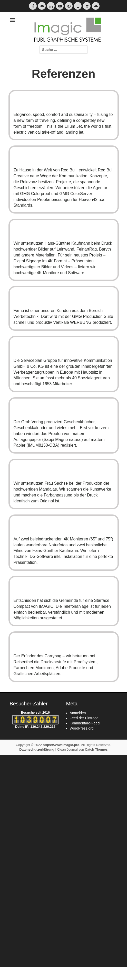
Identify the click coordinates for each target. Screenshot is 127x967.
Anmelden (78, 713)
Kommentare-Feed (85, 723)
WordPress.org (82, 728)
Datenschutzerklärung (36, 749)
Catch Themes (96, 749)
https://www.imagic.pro (61, 745)
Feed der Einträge (84, 718)
